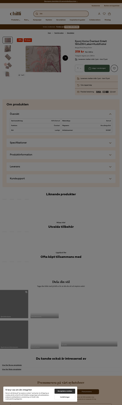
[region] (40, 394)
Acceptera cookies (65, 391)
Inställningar (65, 397)
